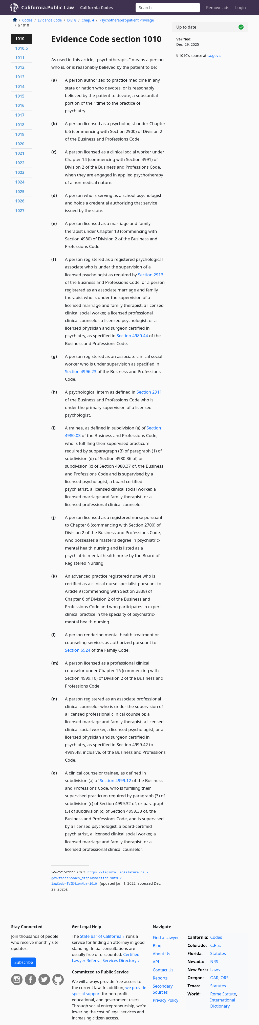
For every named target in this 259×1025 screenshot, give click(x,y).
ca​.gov (212, 55)
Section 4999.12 (115, 780)
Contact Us (163, 970)
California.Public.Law (47, 7)
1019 (20, 134)
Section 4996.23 (80, 371)
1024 (20, 182)
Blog (157, 945)
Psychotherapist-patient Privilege (126, 20)
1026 (20, 201)
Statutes (218, 953)
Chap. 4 (88, 20)
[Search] (168, 7)
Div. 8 (71, 20)
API (156, 962)
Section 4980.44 (132, 335)
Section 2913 (150, 275)
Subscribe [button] (23, 962)
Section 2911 (149, 392)
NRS (214, 961)
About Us (161, 953)
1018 (20, 124)
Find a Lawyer (166, 937)
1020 (20, 144)
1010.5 (21, 48)
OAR (214, 978)
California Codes (96, 7)
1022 (20, 163)
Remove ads (217, 7)
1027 (20, 210)
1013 (20, 77)
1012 (20, 67)
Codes (27, 20)
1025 (20, 191)
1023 (20, 172)
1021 (20, 153)
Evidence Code (50, 20)
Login (240, 7)
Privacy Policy (165, 1000)
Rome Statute (223, 994)
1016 (20, 105)
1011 (20, 57)
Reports (160, 978)
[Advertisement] (210, 101)
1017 (20, 115)
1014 (20, 86)
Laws (215, 969)
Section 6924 (77, 650)
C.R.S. (215, 945)
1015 (20, 96)
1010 (20, 38)
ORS (224, 978)
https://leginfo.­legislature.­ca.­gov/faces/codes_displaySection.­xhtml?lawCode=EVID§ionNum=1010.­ (99, 878)
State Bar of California (100, 936)
